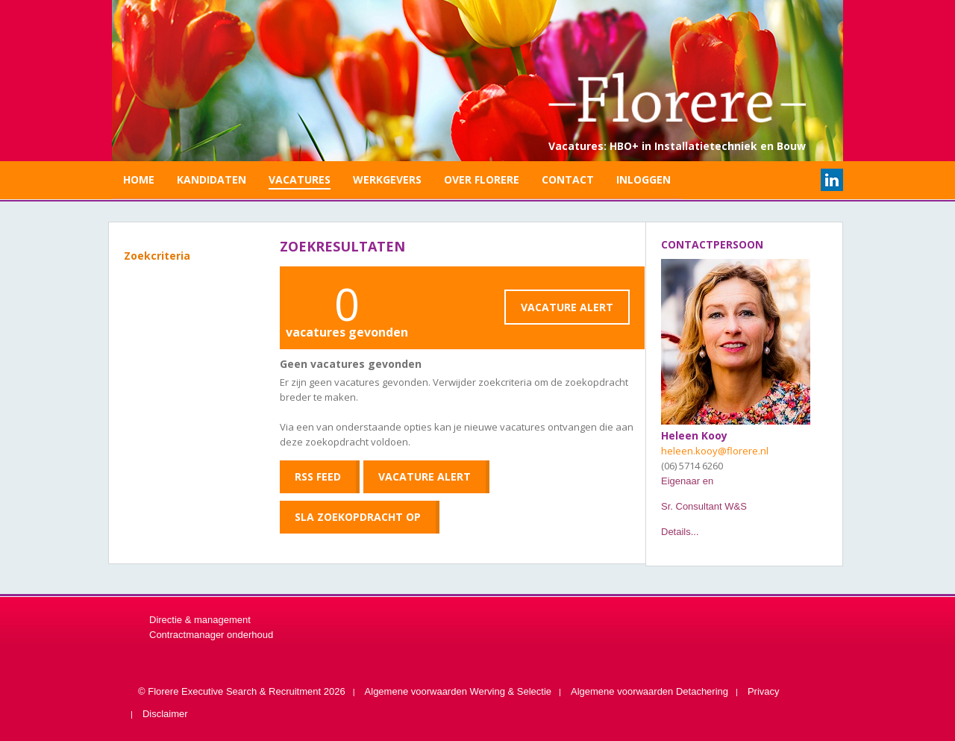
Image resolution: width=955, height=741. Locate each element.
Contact (568, 179)
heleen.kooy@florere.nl (714, 450)
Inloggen (643, 179)
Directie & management (200, 619)
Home (138, 179)
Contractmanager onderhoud (211, 634)
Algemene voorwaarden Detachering (649, 691)
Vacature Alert (567, 307)
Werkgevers (387, 179)
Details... (680, 531)
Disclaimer (165, 713)
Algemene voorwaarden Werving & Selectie (458, 691)
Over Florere (481, 179)
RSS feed (318, 476)
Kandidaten (211, 179)
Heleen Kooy (694, 435)
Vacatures (300, 179)
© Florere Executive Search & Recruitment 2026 (241, 691)
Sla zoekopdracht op (358, 517)
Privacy (764, 691)
